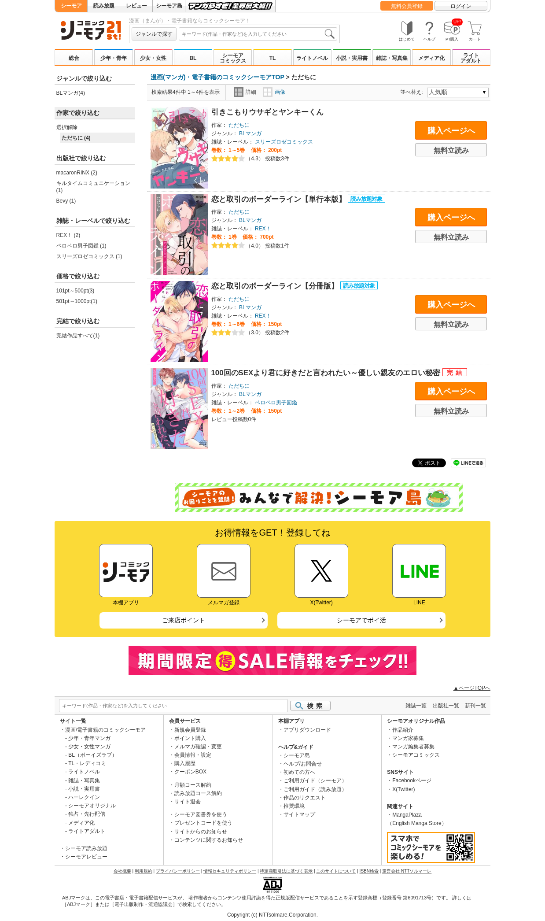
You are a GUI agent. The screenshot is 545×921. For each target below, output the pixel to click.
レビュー (136, 6)
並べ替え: (412, 92)
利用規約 (143, 871)
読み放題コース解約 (198, 793)
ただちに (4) (76, 138)
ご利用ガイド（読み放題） (315, 789)
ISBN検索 (369, 871)
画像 (274, 92)
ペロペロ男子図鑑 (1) (81, 246)
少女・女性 (153, 58)
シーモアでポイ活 (361, 620)
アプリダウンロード (307, 730)
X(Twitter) (403, 789)
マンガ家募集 (408, 738)
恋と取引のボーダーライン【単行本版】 (279, 199)
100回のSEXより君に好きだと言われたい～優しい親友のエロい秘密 (326, 373)
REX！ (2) (68, 235)
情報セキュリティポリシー (229, 871)
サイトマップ (299, 814)
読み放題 (103, 6)
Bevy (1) (66, 201)
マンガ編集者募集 (413, 746)
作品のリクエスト (305, 798)
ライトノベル (312, 58)
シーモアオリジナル (92, 806)
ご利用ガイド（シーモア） (315, 780)
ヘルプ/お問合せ (303, 764)
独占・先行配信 (86, 814)
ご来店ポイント (183, 620)
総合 (74, 58)
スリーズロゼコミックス (284, 142)
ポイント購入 (190, 738)
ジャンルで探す (154, 34)
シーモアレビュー (86, 857)
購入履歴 (184, 763)
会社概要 (122, 871)
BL (192, 58)
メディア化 (431, 58)
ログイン (460, 6)
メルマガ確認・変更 (198, 746)
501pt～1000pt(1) (76, 301)
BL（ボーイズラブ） (92, 755)
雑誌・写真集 (392, 58)
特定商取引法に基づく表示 (286, 871)
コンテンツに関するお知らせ (208, 840)
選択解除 (66, 127)
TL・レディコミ (87, 763)
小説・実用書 (352, 58)
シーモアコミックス (233, 58)
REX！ (263, 229)
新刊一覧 (475, 706)
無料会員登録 (407, 6)
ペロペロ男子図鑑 (276, 402)
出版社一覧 (446, 706)
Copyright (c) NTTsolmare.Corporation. (272, 915)
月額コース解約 (192, 785)
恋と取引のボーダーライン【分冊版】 (276, 286)
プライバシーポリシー (178, 871)
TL (272, 58)
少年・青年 (113, 58)
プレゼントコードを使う (203, 823)
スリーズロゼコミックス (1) (89, 256)
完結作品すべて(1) (78, 336)
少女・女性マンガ (89, 746)
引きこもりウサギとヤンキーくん (267, 112)
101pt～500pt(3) (75, 291)
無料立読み (451, 150)
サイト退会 (187, 802)
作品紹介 (402, 730)
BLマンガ (250, 133)
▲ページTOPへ (471, 688)
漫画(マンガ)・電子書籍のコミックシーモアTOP (217, 77)
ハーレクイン (84, 797)
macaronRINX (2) (76, 173)
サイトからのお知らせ (200, 832)
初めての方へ (299, 772)
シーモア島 (169, 6)
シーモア (71, 6)
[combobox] (258, 34)
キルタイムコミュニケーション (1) (93, 186)
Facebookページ (411, 780)
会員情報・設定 (192, 755)
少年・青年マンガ (89, 738)
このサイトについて (336, 871)
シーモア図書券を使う (200, 814)
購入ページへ (451, 130)
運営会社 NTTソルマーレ (406, 871)
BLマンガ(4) (70, 93)
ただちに (239, 125)
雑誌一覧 (416, 706)
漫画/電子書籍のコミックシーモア (105, 730)
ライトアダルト (471, 58)
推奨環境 (294, 806)
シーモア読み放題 (86, 848)
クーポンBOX (190, 772)
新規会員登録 (190, 730)
